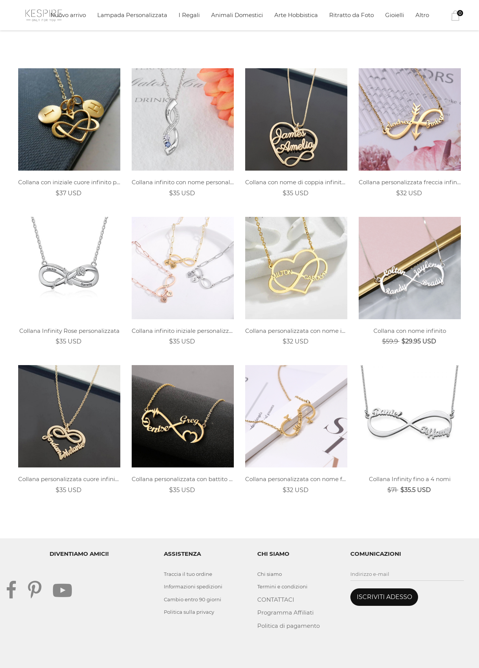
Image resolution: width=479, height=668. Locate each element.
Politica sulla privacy (189, 612)
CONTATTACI (275, 599)
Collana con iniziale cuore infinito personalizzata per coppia (69, 182)
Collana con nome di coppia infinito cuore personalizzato (296, 182)
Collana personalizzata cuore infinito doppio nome (69, 479)
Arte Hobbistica (296, 15)
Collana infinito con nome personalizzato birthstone (183, 182)
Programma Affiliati (285, 612)
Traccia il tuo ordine (188, 574)
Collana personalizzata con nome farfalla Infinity (296, 479)
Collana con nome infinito (409, 330)
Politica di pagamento (288, 625)
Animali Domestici (237, 15)
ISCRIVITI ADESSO (384, 597)
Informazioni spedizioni (193, 586)
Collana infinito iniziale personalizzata (183, 330)
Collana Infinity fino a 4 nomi (410, 479)
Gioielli (394, 15)
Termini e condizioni (282, 586)
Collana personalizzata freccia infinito (410, 182)
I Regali (189, 15)
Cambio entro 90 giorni (192, 599)
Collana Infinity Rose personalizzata (69, 330)
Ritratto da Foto (351, 15)
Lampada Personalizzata (132, 15)
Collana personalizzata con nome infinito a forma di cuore (296, 330)
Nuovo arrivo (68, 15)
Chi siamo (269, 574)
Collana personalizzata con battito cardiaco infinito (183, 479)
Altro (422, 15)
